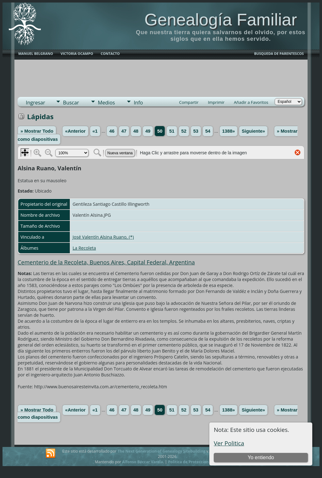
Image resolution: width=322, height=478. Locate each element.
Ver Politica (229, 443)
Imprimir (216, 102)
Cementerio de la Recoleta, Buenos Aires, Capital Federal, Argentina (106, 262)
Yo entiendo (261, 457)
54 (207, 131)
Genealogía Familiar (220, 19)
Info (138, 102)
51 (171, 131)
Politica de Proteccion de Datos (197, 462)
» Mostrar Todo (36, 131)
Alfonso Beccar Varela (142, 462)
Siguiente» (253, 131)
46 (111, 131)
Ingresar (35, 102)
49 (147, 131)
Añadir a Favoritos (251, 102)
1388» (228, 131)
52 (183, 131)
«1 (95, 131)
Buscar (71, 102)
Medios (106, 102)
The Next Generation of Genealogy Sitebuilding (161, 451)
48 (135, 131)
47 (123, 131)
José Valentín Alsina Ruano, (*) (103, 237)
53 (195, 131)
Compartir (189, 102)
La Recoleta (84, 248)
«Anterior (75, 131)
